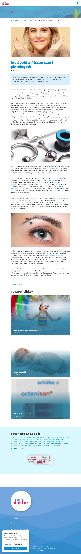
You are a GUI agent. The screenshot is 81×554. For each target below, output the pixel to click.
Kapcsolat (14, 523)
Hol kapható (15, 519)
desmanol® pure (53, 169)
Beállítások (8, 544)
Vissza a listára (16, 285)
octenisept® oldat (51, 180)
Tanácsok (14, 514)
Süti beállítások (40, 550)
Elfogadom (15, 548)
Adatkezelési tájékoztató (19, 529)
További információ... (18, 449)
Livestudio (38, 548)
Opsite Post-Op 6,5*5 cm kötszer (54, 255)
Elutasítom (18, 544)
